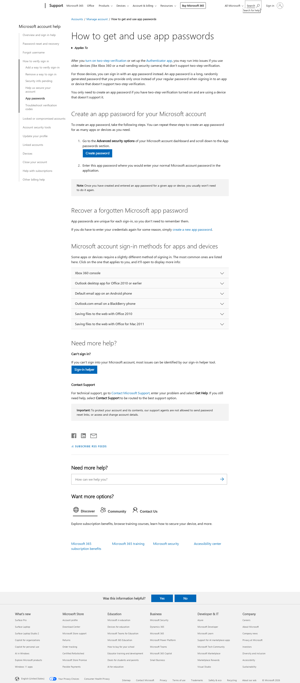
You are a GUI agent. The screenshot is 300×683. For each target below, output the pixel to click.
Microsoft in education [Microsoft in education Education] (119, 620)
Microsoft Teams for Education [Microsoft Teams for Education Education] (123, 633)
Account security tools (37, 127)
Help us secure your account (38, 89)
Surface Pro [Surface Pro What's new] (20, 620)
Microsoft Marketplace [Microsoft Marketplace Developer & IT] (209, 653)
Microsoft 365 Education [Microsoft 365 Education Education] (120, 640)
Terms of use (178, 680)
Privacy (163, 680)
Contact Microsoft (145, 680)
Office (91, 5)
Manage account (97, 19)
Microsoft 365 (74, 5)
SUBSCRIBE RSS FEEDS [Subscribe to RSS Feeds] (91, 446)
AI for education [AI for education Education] (116, 666)
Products (105, 5)
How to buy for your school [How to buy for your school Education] (121, 646)
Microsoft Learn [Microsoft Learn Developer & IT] (205, 633)
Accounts (77, 19)
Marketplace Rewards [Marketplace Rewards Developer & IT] (209, 660)
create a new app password (192, 229)
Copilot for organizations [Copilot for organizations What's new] (27, 640)
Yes (162, 598)
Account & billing (146, 5)
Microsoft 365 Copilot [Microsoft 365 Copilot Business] (161, 653)
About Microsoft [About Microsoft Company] (250, 626)
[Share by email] (91, 434)
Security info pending (38, 81)
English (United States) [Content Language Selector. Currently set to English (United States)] (32, 678)
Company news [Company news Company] (250, 633)
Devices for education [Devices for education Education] (118, 626)
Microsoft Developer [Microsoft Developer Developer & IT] (208, 626)
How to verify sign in (36, 61)
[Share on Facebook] (74, 434)
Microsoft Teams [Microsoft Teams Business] (158, 646)
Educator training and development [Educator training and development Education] (125, 653)
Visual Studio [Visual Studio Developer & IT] (204, 666)
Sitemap (126, 680)
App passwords (35, 98)
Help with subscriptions (37, 171)
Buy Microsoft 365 (197, 5)
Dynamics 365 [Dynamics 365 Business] (157, 626)
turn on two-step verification (105, 60)
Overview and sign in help (39, 35)
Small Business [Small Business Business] (157, 660)
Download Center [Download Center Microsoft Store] (71, 626)
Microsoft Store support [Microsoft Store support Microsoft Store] (74, 633)
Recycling (232, 680)
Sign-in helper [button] (84, 369)
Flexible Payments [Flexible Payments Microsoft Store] (71, 666)
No (185, 598)
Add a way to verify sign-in (42, 67)
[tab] (85, 510)
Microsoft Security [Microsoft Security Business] (159, 620)
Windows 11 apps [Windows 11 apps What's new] (24, 666)
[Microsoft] (29, 5)
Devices (123, 5)
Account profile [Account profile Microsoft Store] (70, 620)
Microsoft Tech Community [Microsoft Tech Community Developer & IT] (211, 646)
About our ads (249, 680)
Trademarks (197, 680)
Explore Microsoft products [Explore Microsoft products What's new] (28, 660)
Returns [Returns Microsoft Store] (66, 640)
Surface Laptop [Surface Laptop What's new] (22, 626)
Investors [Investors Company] (247, 646)
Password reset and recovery (41, 44)
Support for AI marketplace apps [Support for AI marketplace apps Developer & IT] (214, 640)
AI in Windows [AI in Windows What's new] (22, 653)
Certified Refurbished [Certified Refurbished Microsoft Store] (73, 653)
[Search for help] (253, 5)
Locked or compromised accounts (44, 118)
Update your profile (35, 136)
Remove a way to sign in (40, 74)
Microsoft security (166, 543)
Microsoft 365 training (128, 543)
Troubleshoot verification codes (41, 107)
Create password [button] (97, 153)
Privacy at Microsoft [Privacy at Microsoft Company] (252, 640)
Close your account (35, 162)
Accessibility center (207, 543)
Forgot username (34, 52)
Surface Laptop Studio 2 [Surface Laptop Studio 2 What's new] (27, 633)
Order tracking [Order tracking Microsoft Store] (69, 646)
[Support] (55, 5)
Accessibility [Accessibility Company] (248, 660)
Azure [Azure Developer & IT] (200, 620)
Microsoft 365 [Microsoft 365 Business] (157, 633)
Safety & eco (215, 680)
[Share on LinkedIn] (81, 434)
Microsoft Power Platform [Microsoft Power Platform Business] (163, 640)
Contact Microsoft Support (130, 393)
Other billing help (34, 179)
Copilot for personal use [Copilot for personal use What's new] (27, 646)
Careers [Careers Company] (246, 620)
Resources (171, 5)
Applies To (81, 48)
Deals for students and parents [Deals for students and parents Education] (123, 660)
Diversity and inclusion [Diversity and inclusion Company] (253, 653)
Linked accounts (33, 145)
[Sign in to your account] (274, 6)
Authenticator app (159, 60)
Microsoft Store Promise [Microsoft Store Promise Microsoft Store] (74, 660)
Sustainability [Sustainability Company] (249, 666)
